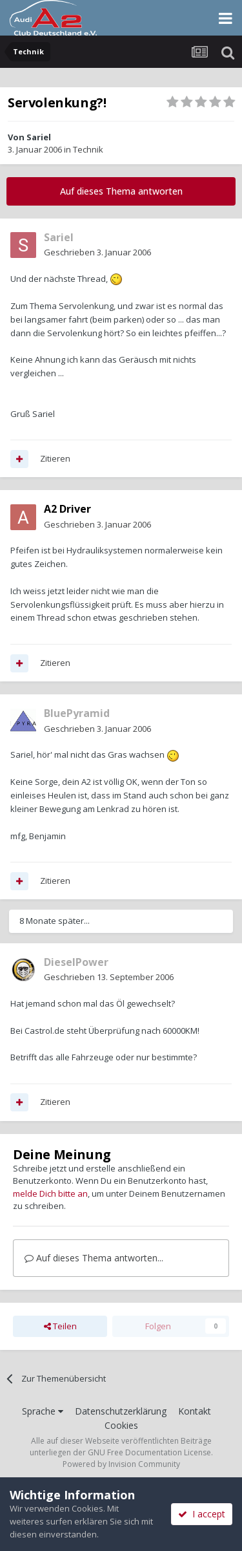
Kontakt (194, 1411)
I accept (201, 1514)
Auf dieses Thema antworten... (94, 1258)
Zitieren (55, 458)
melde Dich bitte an (50, 1193)
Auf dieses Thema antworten (121, 191)
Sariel (38, 137)
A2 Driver (67, 509)
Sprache (42, 1411)
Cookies (121, 1425)
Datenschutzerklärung (120, 1411)
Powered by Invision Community (121, 1464)
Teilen (60, 1326)
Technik (88, 149)
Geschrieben (97, 252)
